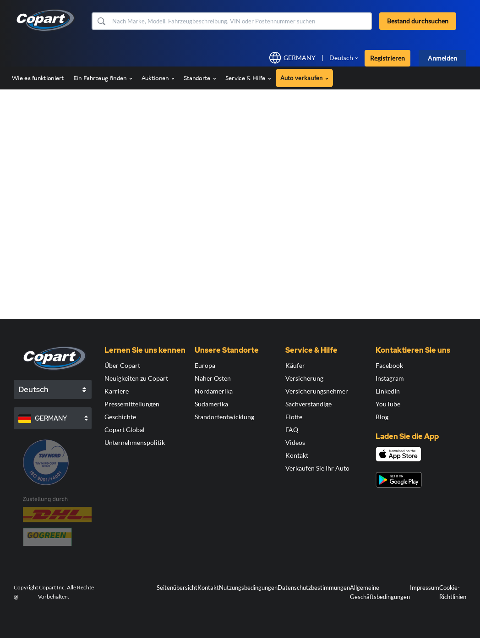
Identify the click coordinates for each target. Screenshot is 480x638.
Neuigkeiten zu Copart (136, 378)
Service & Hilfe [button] (248, 78)
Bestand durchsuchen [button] (417, 21)
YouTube (388, 404)
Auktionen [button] (158, 78)
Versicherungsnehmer (316, 391)
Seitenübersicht (177, 587)
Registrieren (387, 58)
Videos (295, 442)
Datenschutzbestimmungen (314, 587)
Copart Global (124, 429)
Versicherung (304, 378)
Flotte (293, 417)
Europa (205, 365)
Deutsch (341, 57)
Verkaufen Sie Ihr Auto (317, 468)
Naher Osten (213, 378)
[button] (101, 21)
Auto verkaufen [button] (304, 78)
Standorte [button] (200, 78)
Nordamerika (214, 391)
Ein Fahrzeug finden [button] (102, 78)
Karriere (116, 391)
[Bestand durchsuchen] (241, 21)
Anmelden (442, 58)
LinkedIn (388, 391)
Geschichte (120, 417)
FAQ (291, 429)
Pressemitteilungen (131, 404)
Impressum (424, 587)
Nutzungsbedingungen (248, 587)
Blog (382, 417)
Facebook (389, 365)
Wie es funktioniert (38, 78)
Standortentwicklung (224, 417)
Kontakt (296, 455)
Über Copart (122, 365)
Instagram (390, 378)
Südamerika (211, 404)
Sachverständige (308, 404)
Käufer (295, 365)
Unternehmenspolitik (134, 442)
